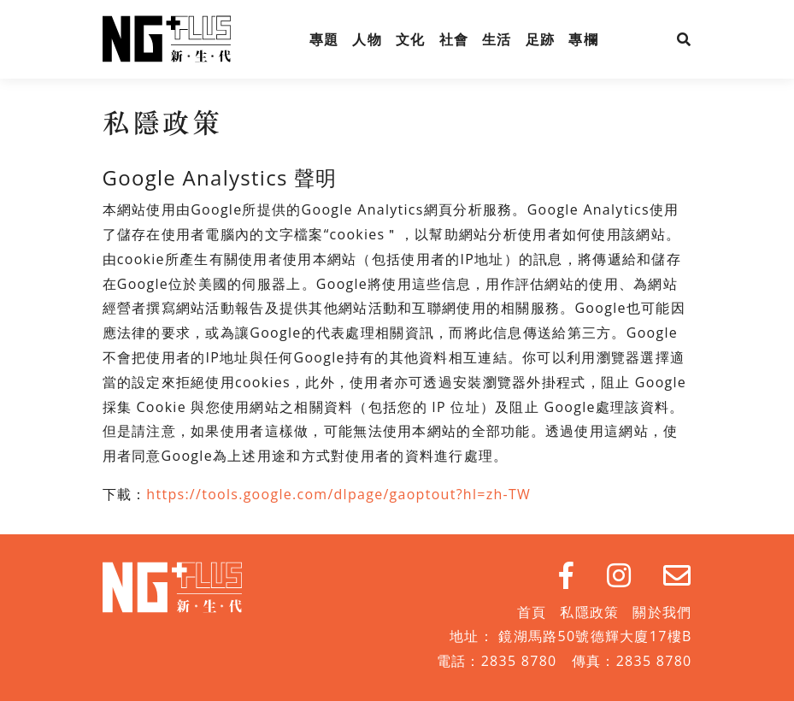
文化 (411, 39)
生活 (497, 39)
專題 (324, 39)
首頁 (532, 612)
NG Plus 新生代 (167, 39)
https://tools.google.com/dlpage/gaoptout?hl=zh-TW (338, 494)
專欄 (583, 39)
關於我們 (661, 612)
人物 (367, 39)
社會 (454, 39)
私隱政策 (589, 612)
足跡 (541, 39)
